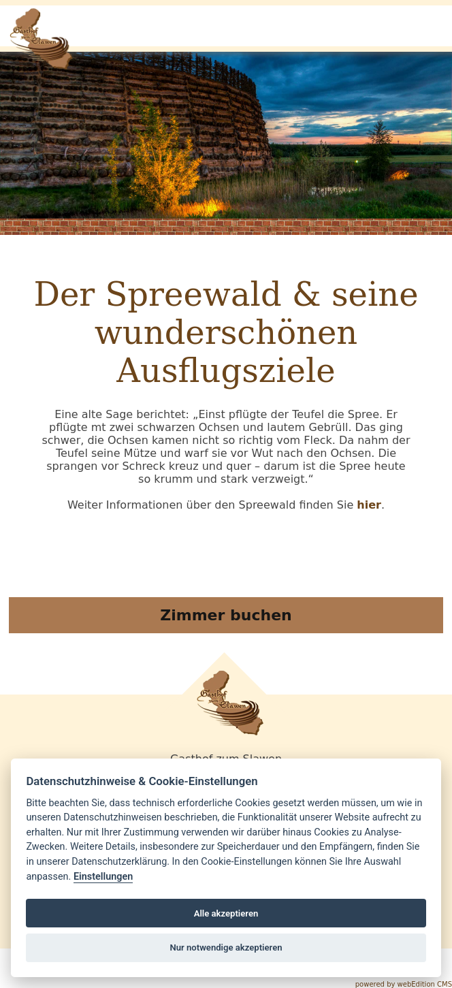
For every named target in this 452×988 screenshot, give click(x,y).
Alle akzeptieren (226, 913)
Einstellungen (103, 876)
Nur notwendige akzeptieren (226, 947)
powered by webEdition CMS (403, 984)
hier (369, 504)
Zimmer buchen (225, 615)
